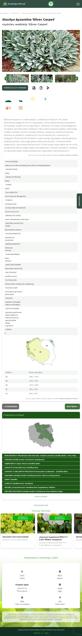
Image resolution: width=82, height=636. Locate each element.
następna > (72, 406)
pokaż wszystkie (41, 496)
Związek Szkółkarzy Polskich (68, 155)
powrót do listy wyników (15, 88)
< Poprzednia (10, 406)
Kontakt (36, 633)
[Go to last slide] (6, 78)
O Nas (46, 633)
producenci (79, 201)
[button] (17, 78)
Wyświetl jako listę (41, 505)
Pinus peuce (22, 591)
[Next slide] (76, 78)
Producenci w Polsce (13, 415)
